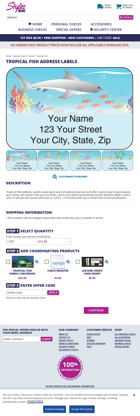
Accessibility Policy (69, 350)
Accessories (101, 24)
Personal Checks (66, 24)
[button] (37, 262)
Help (89, 337)
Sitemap (91, 340)
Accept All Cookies (81, 409)
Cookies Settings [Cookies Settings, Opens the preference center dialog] (54, 409)
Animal (31, 56)
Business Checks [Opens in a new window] (32, 29)
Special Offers (68, 29)
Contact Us (64, 337)
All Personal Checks (125, 334)
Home (37, 24)
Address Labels (19, 56)
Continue (96, 310)
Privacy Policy (66, 340)
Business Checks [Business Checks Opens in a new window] (123, 343)
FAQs (89, 347)
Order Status (93, 334)
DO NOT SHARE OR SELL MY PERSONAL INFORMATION (70, 386)
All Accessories (122, 337)
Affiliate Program (96, 343)
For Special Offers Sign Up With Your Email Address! (25, 331)
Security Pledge (67, 347)
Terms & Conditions (69, 343)
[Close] (134, 395)
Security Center (108, 29)
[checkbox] (21, 261)
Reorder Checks (123, 340)
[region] (70, 402)
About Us (63, 334)
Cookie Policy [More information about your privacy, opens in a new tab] (35, 401)
